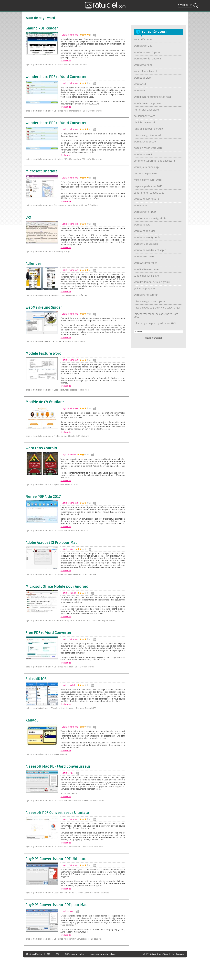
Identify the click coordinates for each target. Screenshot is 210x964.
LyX (28, 218)
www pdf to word (143, 39)
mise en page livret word (148, 180)
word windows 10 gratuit (147, 52)
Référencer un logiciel (75, 954)
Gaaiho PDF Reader (42, 28)
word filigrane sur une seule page (153, 97)
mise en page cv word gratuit (150, 301)
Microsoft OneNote (42, 171)
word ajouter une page (147, 167)
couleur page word (144, 116)
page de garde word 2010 (148, 148)
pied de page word (144, 122)
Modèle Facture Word (43, 354)
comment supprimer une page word (154, 160)
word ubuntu (141, 205)
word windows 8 (143, 154)
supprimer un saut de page (149, 192)
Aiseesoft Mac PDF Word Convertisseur (58, 767)
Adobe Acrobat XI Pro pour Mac (51, 543)
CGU (57, 954)
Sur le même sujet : (155, 32)
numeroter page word (146, 109)
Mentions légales (34, 954)
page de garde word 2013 (148, 186)
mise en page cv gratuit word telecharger (157, 307)
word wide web (142, 77)
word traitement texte (146, 269)
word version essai (144, 231)
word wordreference (145, 263)
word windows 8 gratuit (147, 237)
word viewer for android (147, 58)
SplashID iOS (36, 679)
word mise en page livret (148, 103)
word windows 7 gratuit (147, 199)
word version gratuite (146, 244)
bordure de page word (146, 173)
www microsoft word (145, 71)
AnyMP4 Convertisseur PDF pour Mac (56, 905)
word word (140, 84)
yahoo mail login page (146, 275)
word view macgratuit (146, 295)
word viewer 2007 (144, 46)
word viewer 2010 (144, 256)
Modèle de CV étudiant (45, 402)
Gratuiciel (138, 331)
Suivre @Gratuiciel (153, 338)
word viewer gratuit (145, 212)
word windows (142, 224)
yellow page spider (144, 288)
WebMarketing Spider (44, 308)
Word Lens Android (41, 448)
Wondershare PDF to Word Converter (56, 77)
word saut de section (145, 141)
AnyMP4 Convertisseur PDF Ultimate (56, 859)
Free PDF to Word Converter (49, 633)
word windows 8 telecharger (150, 250)
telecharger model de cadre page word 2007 (156, 315)
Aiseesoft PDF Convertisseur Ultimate (57, 813)
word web (139, 90)
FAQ (48, 954)
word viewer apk (143, 65)
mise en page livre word (147, 135)
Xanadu (32, 720)
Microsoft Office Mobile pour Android (57, 587)
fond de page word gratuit (148, 129)
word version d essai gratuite (150, 218)
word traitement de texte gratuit (152, 282)
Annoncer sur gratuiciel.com (103, 954)
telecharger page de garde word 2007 (155, 323)
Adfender (33, 264)
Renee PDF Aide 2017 (43, 497)
